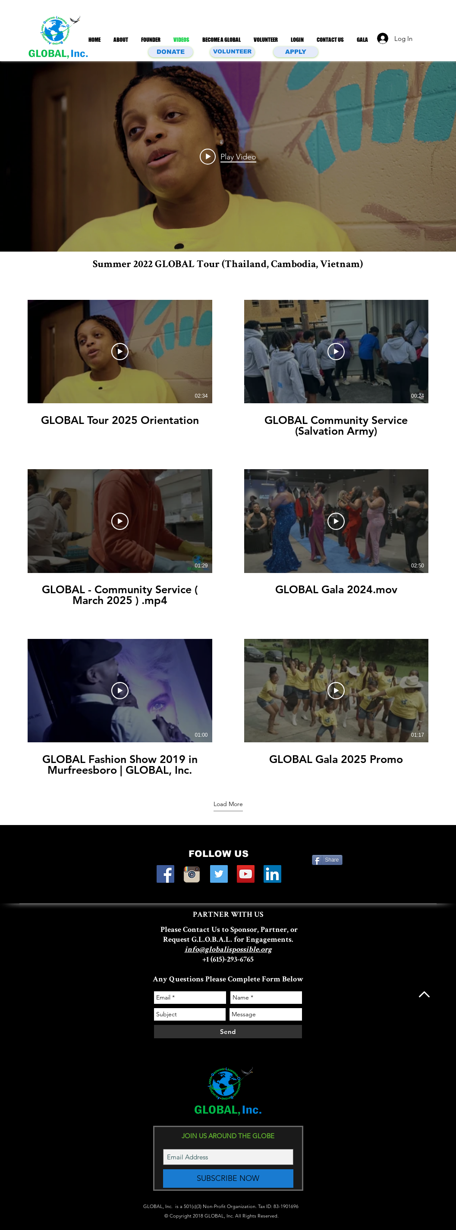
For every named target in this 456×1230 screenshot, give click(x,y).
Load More (228, 804)
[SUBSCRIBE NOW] (228, 1178)
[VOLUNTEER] (232, 52)
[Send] (228, 1031)
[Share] (327, 860)
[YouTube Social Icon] (246, 874)
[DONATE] (170, 52)
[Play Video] (120, 351)
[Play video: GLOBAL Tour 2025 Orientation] (228, 156)
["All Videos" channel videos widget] (228, 156)
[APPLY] (296, 52)
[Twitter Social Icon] (219, 874)
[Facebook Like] (328, 873)
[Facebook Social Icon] (165, 874)
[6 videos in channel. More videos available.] (228, 538)
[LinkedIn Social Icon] (272, 874)
